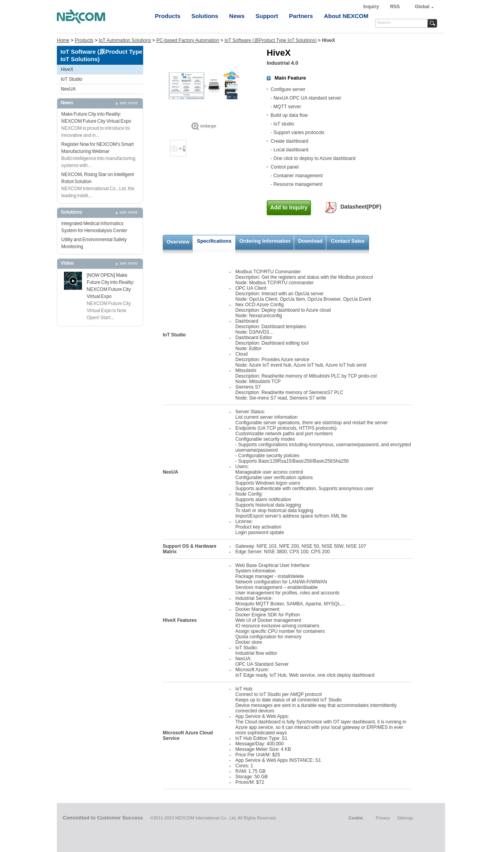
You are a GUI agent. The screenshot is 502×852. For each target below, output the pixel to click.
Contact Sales (348, 241)
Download (310, 241)
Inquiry (371, 6)
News (236, 16)
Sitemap (405, 818)
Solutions (204, 16)
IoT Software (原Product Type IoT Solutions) (270, 40)
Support (267, 16)
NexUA (68, 89)
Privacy (383, 818)
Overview (178, 242)
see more (129, 102)
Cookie (355, 818)
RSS (395, 6)
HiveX (67, 69)
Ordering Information (264, 241)
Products (167, 16)
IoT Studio (71, 79)
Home (63, 40)
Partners (301, 16)
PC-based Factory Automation (187, 40)
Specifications (214, 241)
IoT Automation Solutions (125, 40)
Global (422, 6)
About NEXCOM (346, 16)
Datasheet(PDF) (360, 206)
